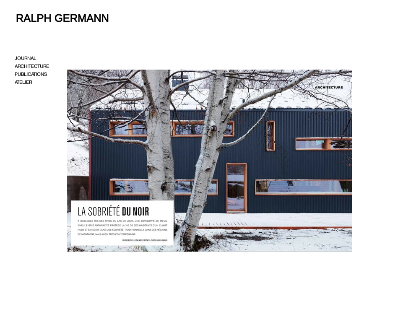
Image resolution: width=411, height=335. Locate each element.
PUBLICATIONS (31, 74)
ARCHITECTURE (32, 66)
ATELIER (23, 82)
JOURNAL (25, 58)
